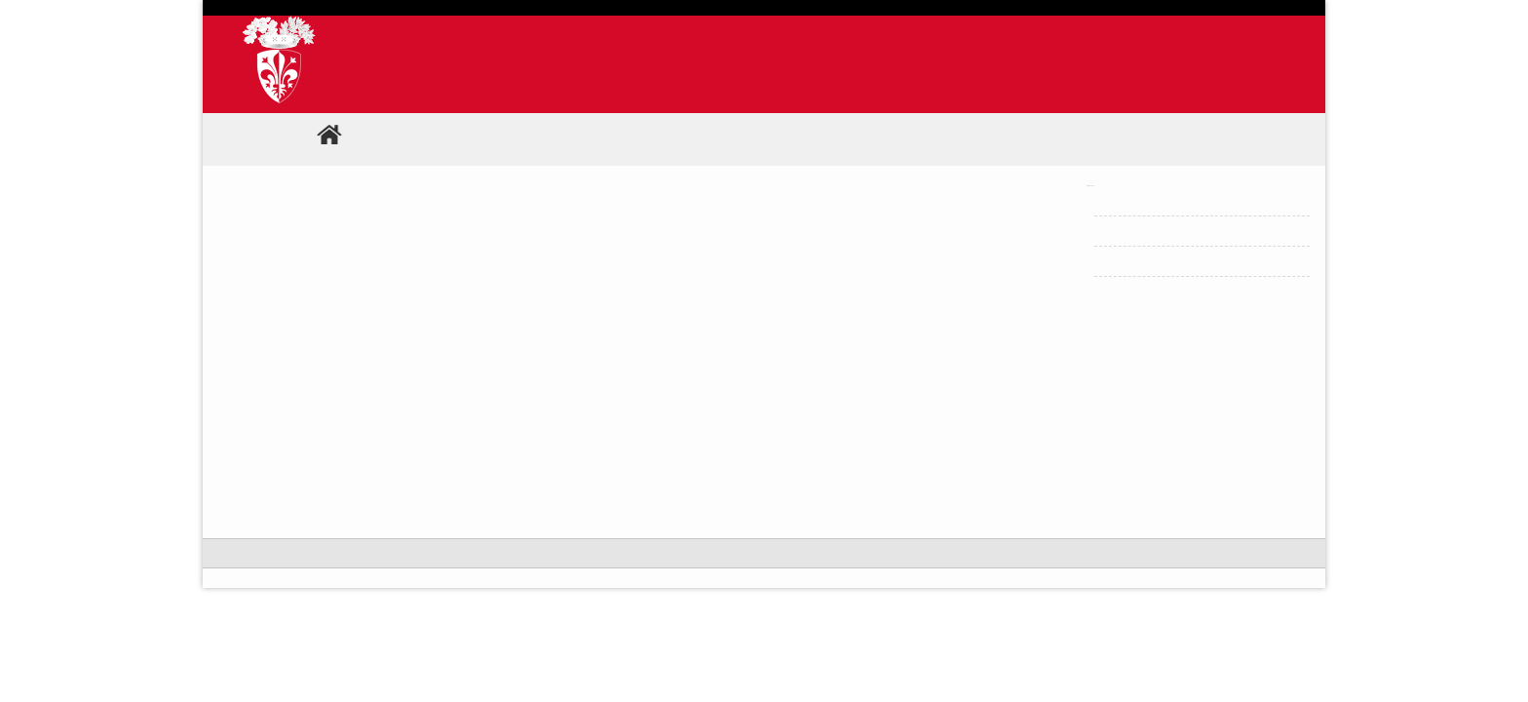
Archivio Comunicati (1163, 200)
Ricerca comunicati (1160, 230)
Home (352, 139)
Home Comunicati (1156, 261)
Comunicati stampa (477, 139)
